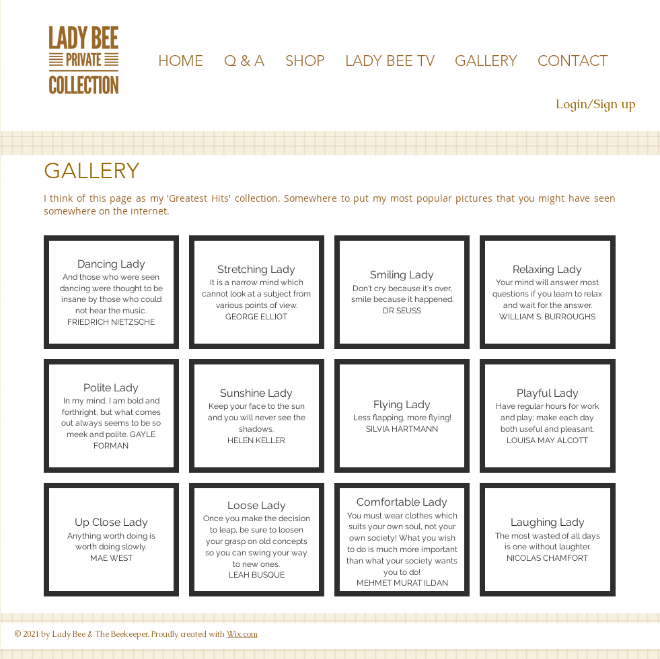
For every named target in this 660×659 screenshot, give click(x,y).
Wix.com (242, 634)
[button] (111, 292)
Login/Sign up (596, 104)
